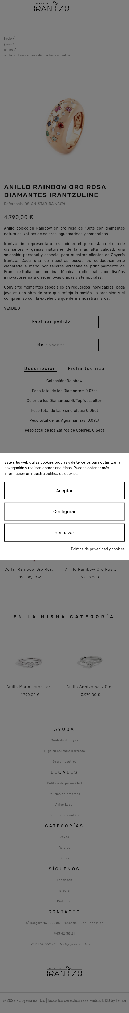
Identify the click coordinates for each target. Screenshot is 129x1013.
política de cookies (62, 473)
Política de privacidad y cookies (98, 549)
